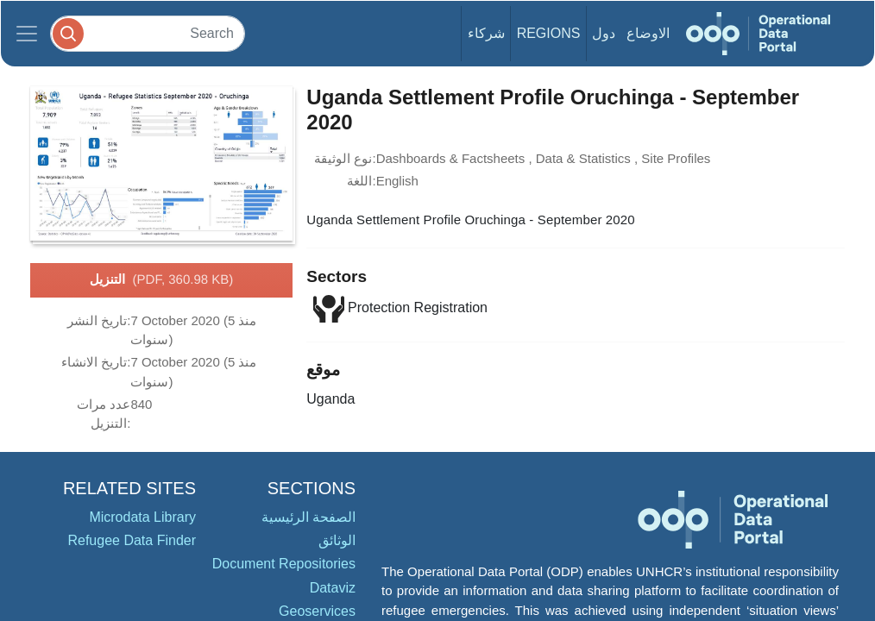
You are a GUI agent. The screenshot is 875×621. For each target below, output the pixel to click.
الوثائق (337, 540)
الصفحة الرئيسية (308, 517)
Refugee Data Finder (131, 540)
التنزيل (162, 280)
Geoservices (317, 611)
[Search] (147, 33)
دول (603, 33)
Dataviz (333, 587)
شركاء (486, 33)
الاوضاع (648, 33)
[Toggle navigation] (26, 33)
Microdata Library (142, 517)
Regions (549, 33)
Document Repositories (284, 563)
